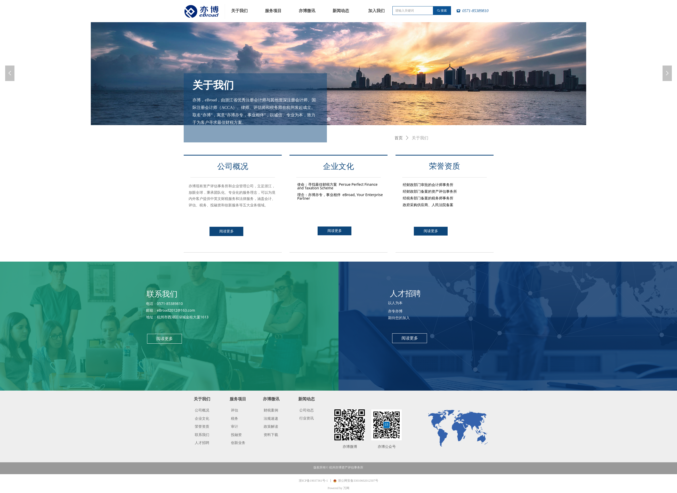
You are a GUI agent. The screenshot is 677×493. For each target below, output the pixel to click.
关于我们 (420, 138)
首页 (398, 138)
